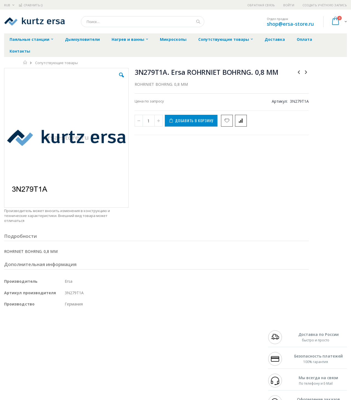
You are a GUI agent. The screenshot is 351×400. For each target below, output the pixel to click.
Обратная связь (261, 5)
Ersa (23, 325)
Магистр (86, 330)
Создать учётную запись (324, 5)
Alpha (33, 341)
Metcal (45, 330)
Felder (48, 341)
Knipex (31, 373)
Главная (25, 62)
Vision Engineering (19, 352)
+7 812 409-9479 (280, 330)
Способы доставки (225, 336)
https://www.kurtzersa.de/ (90, 396)
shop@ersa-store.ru (290, 24)
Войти (288, 5)
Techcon (51, 363)
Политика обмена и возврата (147, 336)
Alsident (79, 325)
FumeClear (26, 330)
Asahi (63, 341)
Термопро (65, 330)
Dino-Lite (47, 352)
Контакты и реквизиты (229, 325)
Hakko (9, 325)
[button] (102, 79)
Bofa (8, 330)
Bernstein (12, 373)
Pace (47, 325)
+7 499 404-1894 (280, 325)
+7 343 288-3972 (280, 336)
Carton (65, 352)
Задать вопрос (134, 363)
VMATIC (69, 363)
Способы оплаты (223, 347)
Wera (46, 373)
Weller (61, 325)
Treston (10, 363)
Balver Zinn (13, 341)
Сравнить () (30, 5)
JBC (35, 325)
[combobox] (142, 21)
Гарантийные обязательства (146, 325)
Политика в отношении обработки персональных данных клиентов (151, 350)
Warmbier (30, 363)
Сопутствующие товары (56, 63)
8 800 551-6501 (282, 341)
